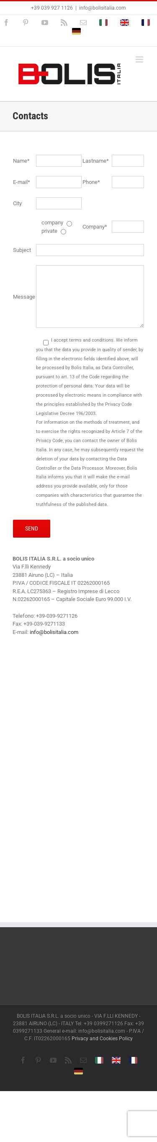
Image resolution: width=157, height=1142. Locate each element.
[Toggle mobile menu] (140, 59)
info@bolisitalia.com (102, 8)
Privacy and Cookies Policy (102, 1038)
